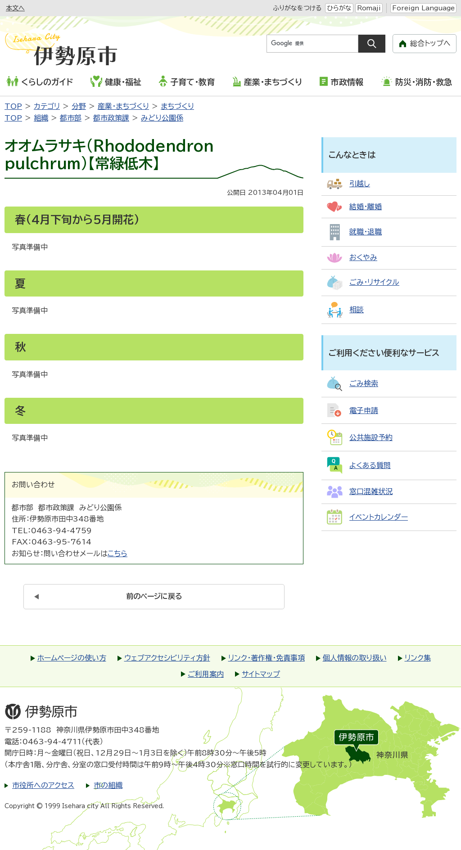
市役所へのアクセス (43, 785)
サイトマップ (261, 674)
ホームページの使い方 (71, 657)
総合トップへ (430, 43)
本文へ (15, 8)
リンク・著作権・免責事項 (266, 657)
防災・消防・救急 (416, 81)
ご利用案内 (206, 674)
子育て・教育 (186, 81)
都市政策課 (111, 117)
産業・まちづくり (267, 81)
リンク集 (418, 657)
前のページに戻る (154, 596)
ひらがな (339, 8)
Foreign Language (423, 8)
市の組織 (108, 785)
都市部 (70, 117)
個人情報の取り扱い (355, 657)
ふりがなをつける (297, 8)
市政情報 (341, 81)
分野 (79, 106)
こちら (117, 553)
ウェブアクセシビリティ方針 (167, 657)
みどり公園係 (162, 117)
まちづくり (177, 106)
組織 (41, 117)
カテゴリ (47, 106)
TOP (13, 106)
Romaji (369, 8)
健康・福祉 (115, 81)
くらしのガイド (39, 81)
